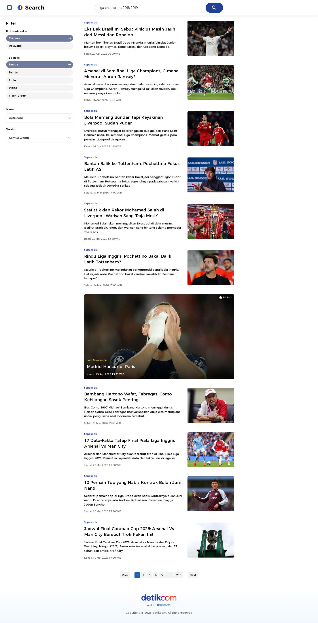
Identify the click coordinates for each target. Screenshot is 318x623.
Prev (125, 575)
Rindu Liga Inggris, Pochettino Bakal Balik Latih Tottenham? (127, 259)
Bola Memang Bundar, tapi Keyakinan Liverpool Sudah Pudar (123, 120)
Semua (13, 64)
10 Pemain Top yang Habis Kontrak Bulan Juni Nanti (132, 485)
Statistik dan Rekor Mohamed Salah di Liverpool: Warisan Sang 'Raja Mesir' (124, 212)
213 (179, 575)
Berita (13, 72)
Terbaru (14, 38)
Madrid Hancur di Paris (111, 366)
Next (192, 575)
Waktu (10, 129)
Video (13, 88)
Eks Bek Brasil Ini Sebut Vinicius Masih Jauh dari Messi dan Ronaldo (129, 32)
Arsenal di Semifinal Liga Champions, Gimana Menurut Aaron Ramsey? (131, 73)
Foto (12, 80)
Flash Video (17, 95)
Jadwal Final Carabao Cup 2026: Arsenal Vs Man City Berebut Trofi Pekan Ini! (129, 531)
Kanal (10, 109)
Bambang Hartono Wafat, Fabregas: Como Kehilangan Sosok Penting (128, 396)
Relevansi (15, 46)
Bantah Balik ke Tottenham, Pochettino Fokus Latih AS (132, 166)
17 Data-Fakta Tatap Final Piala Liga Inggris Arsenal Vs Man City (129, 443)
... (169, 575)
